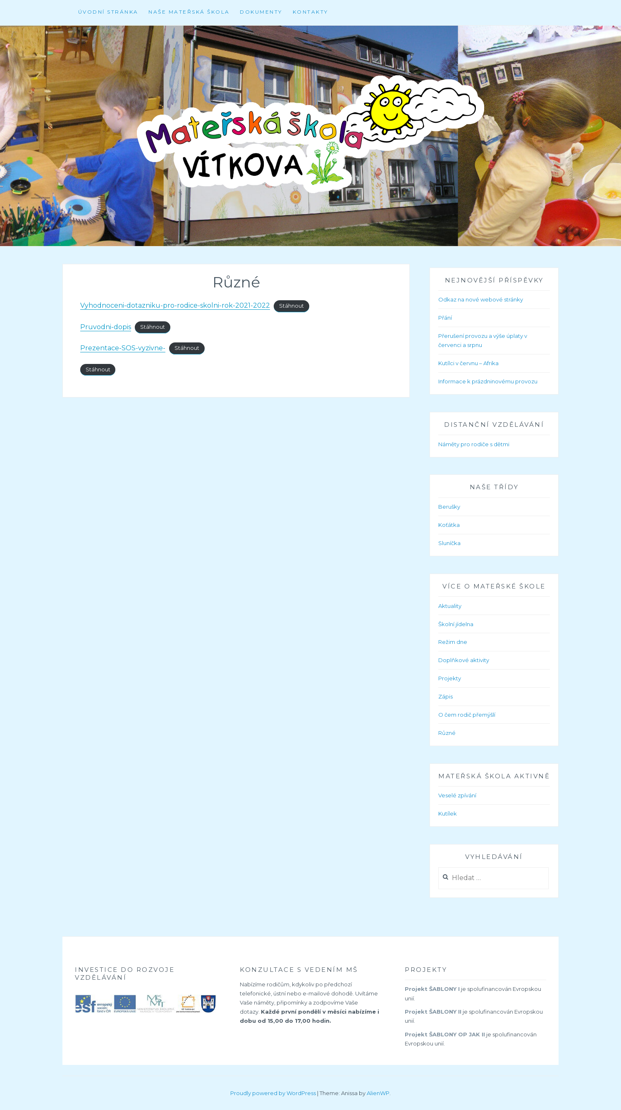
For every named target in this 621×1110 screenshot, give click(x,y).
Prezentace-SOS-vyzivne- (122, 348)
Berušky (449, 506)
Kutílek (447, 813)
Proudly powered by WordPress (273, 1093)
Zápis (445, 696)
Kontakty (310, 12)
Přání (445, 317)
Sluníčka (449, 543)
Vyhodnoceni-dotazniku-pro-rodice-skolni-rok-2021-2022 (175, 305)
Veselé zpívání (457, 795)
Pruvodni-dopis (105, 327)
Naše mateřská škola (189, 12)
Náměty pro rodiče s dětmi (473, 444)
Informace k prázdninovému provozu (487, 381)
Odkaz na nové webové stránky (480, 299)
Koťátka (449, 525)
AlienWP (378, 1093)
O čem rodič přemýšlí (466, 714)
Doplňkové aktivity (463, 660)
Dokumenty (261, 12)
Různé (447, 733)
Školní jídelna (455, 624)
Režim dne (452, 642)
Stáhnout (291, 306)
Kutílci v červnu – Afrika (468, 363)
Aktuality (449, 606)
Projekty (449, 678)
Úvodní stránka (108, 12)
